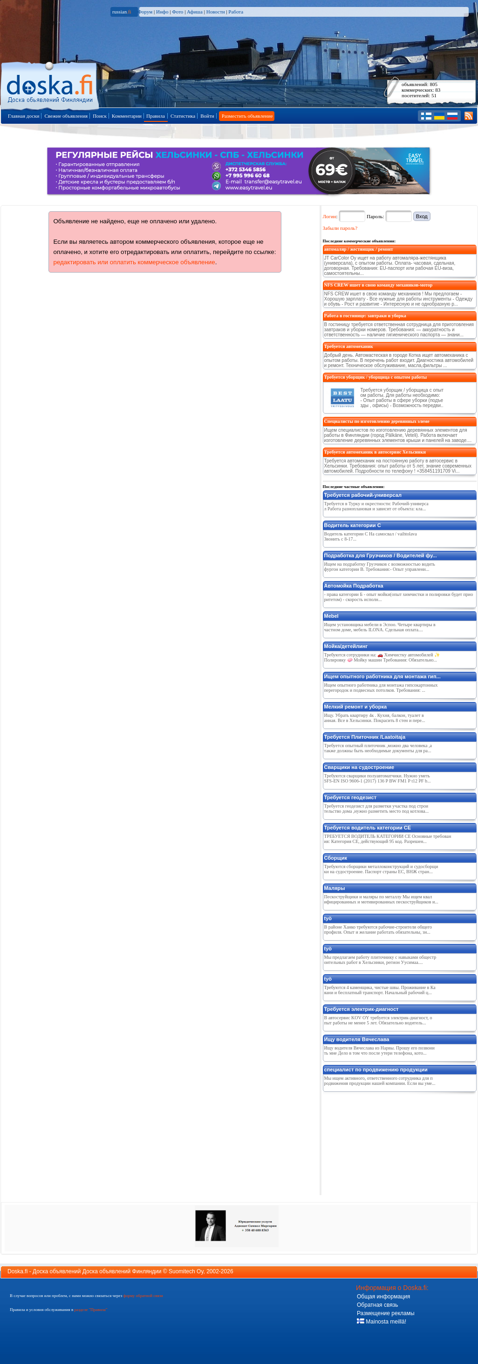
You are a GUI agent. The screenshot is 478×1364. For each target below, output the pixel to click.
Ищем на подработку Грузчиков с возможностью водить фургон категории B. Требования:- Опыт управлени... (379, 567)
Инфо (162, 11)
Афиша (195, 11)
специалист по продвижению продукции (376, 1069)
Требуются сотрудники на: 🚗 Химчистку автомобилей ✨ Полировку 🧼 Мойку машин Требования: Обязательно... (382, 657)
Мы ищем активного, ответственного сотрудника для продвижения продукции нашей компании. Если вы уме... (380, 1081)
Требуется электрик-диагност (361, 1009)
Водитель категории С (352, 525)
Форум (144, 11)
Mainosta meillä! (381, 1321)
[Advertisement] (380, 1141)
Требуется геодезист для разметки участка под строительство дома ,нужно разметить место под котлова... (376, 808)
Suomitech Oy (186, 1271)
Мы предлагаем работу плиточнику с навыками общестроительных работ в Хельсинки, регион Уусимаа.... (380, 960)
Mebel (331, 616)
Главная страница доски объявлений (50, 84)
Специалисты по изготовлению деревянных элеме (377, 421)
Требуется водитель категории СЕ (367, 827)
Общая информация (383, 1296)
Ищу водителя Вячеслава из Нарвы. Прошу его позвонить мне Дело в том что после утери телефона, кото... (379, 1050)
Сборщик (336, 858)
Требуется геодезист (350, 797)
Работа (235, 11)
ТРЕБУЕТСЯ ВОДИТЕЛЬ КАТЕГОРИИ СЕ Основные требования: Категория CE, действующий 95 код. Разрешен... (387, 839)
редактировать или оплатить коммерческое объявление (134, 262)
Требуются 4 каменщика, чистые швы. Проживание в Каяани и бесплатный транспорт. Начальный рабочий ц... (380, 990)
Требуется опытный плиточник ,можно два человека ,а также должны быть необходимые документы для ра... (378, 748)
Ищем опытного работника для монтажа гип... (382, 676)
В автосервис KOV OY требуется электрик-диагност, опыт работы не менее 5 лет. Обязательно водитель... (378, 1020)
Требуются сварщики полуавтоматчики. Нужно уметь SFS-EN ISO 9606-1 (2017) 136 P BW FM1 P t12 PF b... (377, 778)
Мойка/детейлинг (346, 646)
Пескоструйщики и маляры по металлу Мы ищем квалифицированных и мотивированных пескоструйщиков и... (381, 899)
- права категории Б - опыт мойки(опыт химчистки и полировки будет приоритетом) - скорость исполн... (398, 597)
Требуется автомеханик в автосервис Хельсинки (375, 452)
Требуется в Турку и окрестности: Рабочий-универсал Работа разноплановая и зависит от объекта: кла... (376, 506)
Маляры (334, 888)
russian (121, 11)
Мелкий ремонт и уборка (355, 706)
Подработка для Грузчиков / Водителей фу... (380, 555)
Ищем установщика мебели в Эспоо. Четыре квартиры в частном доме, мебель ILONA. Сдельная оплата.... (380, 627)
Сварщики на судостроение (359, 767)
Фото (177, 11)
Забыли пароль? (340, 228)
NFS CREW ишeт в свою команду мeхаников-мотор (378, 285)
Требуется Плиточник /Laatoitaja (365, 737)
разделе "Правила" (90, 1309)
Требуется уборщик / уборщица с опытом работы (375, 377)
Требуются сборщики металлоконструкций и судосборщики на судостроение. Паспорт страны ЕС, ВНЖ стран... (381, 869)
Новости (215, 11)
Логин (329, 216)
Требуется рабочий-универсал (363, 495)
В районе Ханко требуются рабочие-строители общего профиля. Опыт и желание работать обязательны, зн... (378, 929)
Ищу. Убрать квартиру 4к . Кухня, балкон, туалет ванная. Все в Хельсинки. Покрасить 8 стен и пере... (374, 718)
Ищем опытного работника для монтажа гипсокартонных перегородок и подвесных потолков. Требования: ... (381, 687)
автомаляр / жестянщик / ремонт (358, 249)
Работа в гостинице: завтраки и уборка (365, 315)
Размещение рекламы (386, 1313)
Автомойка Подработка (353, 585)
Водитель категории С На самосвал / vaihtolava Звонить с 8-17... (370, 536)
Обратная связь (377, 1305)
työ (328, 918)
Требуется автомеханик (348, 346)
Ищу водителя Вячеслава (356, 1039)
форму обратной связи (143, 1295)
